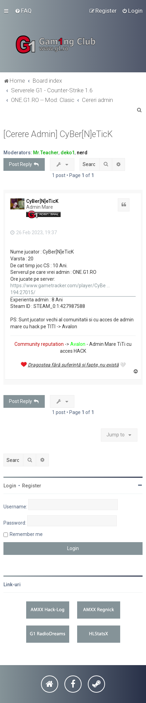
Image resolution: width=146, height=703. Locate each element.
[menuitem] (23, 10)
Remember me (26, 534)
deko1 (68, 152)
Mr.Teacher (46, 152)
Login (9, 485)
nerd (82, 152)
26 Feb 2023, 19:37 (33, 232)
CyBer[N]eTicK (42, 201)
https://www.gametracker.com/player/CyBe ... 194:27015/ (60, 289)
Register (31, 485)
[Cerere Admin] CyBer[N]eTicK (58, 134)
